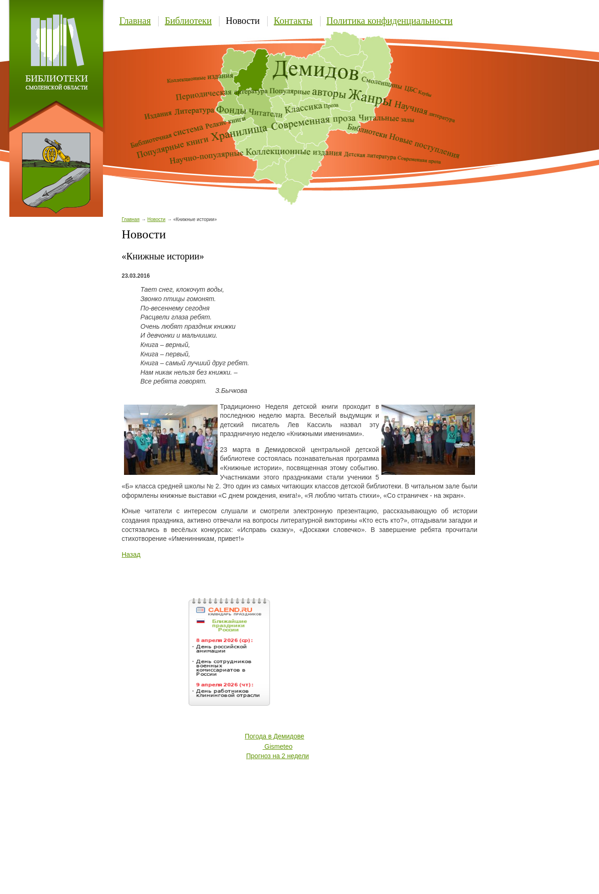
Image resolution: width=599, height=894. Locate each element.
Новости (243, 20)
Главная (135, 20)
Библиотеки (188, 20)
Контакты (293, 20)
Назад (131, 554)
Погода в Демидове (274, 736)
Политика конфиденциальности (390, 20)
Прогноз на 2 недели (277, 756)
